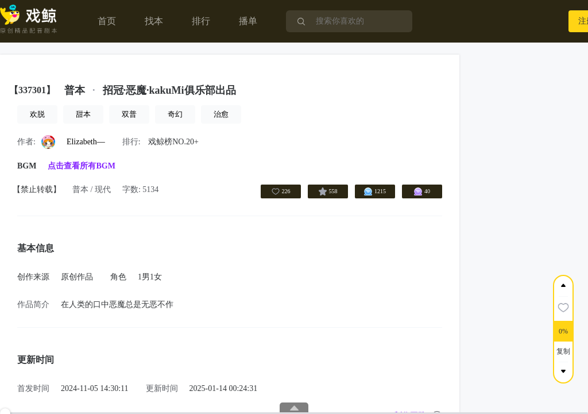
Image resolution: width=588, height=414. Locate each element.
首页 (107, 21)
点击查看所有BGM (81, 166)
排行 (201, 21)
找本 (154, 21)
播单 (248, 21)
